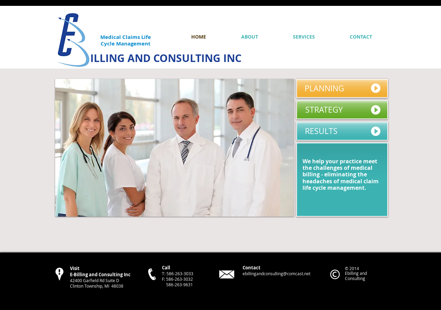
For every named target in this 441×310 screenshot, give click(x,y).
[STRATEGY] (342, 109)
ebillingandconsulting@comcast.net (276, 273)
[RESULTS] (342, 131)
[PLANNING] (342, 88)
